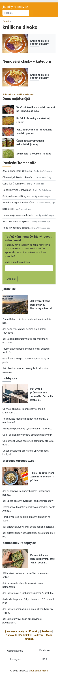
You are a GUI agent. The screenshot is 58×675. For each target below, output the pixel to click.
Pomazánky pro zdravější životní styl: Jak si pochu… (42, 559)
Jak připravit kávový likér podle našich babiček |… (29, 526)
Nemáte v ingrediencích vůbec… (19, 202)
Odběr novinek (15, 650)
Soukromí (38, 635)
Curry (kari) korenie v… (14, 183)
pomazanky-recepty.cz (19, 543)
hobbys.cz (9, 378)
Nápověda (11, 635)
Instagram (15, 659)
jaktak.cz (9, 289)
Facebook (44, 650)
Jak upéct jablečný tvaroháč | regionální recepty (28, 500)
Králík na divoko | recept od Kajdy (40, 42)
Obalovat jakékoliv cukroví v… (18, 177)
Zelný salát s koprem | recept (33, 153)
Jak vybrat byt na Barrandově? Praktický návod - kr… (43, 305)
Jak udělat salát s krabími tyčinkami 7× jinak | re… (28, 593)
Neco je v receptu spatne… (16, 221)
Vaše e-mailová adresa (17, 262)
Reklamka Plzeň (39, 670)
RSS (44, 659)
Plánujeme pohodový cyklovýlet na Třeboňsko (27, 428)
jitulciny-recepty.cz (15, 7)
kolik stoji (7, 208)
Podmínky (25, 635)
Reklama (47, 631)
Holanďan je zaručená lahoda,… (18, 215)
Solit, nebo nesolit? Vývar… (16, 196)
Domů (5, 21)
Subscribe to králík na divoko (18, 94)
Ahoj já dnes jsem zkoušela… (17, 171)
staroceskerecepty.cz (18, 461)
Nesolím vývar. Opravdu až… (17, 189)
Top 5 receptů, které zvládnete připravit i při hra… (42, 476)
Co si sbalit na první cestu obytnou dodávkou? (27, 434)
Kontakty (34, 631)
